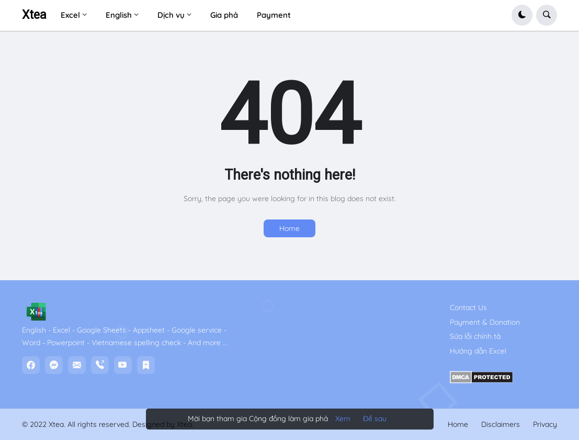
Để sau (375, 418)
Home (289, 228)
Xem (342, 418)
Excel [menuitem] (70, 15)
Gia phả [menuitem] (224, 15)
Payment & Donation (485, 322)
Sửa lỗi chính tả (475, 336)
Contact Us (468, 307)
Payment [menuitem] (274, 15)
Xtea (34, 15)
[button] (522, 15)
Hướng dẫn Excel (478, 351)
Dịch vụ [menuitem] (171, 15)
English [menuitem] (119, 15)
